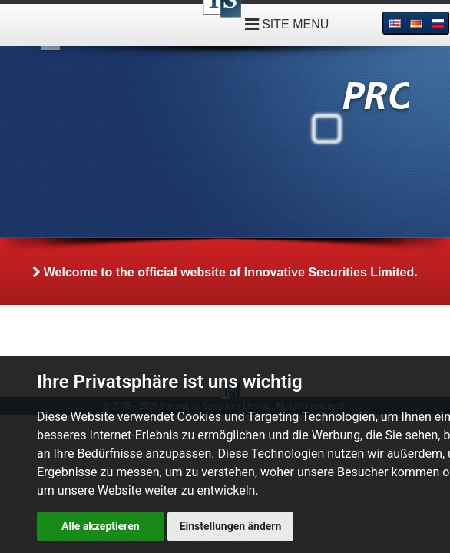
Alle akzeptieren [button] (100, 526)
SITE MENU (287, 24)
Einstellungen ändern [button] (231, 526)
